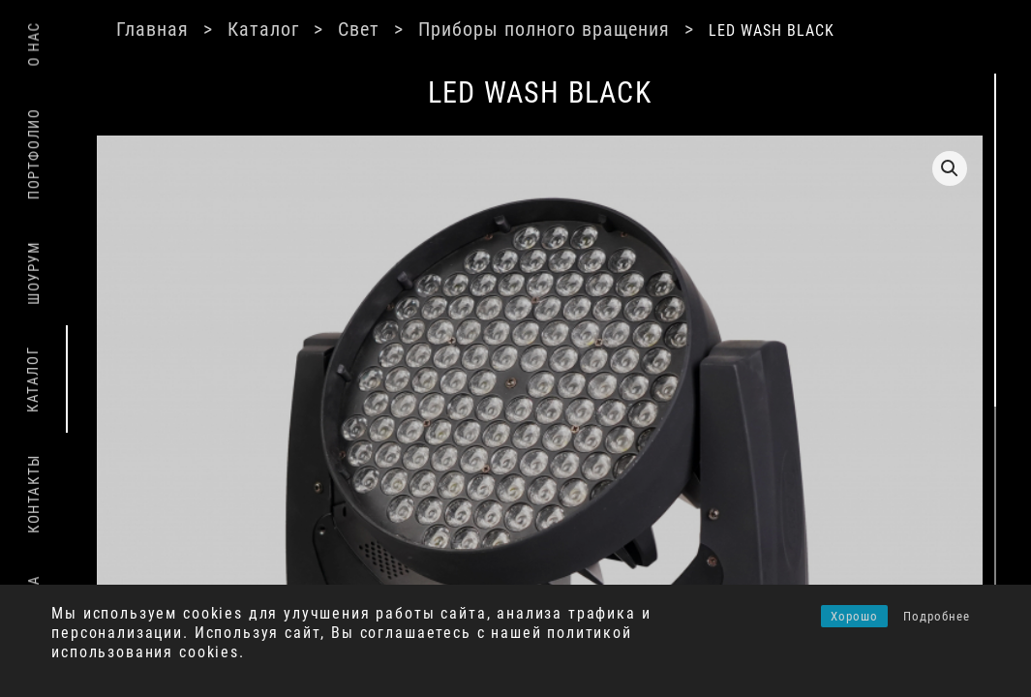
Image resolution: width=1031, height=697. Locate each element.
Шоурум (34, 273)
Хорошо (854, 616)
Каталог (312, 29)
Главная (201, 29)
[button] (855, 168)
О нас (34, 44)
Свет (407, 29)
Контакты (34, 493)
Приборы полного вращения (592, 29)
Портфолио (34, 153)
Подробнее (936, 616)
